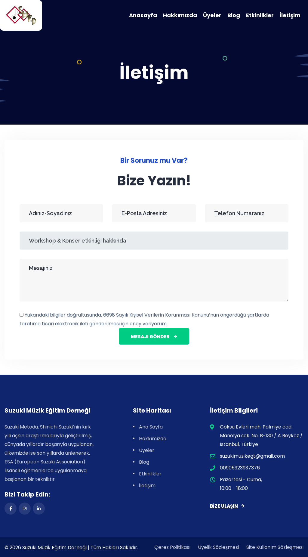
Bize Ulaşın (227, 506)
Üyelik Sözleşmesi (218, 547)
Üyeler (212, 15)
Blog (233, 15)
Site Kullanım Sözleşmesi (274, 547)
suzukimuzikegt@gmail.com (252, 456)
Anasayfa (143, 15)
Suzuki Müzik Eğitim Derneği (54, 547)
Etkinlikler (260, 15)
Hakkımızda (180, 15)
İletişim (290, 15)
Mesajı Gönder (154, 337)
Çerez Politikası (172, 547)
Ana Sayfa (151, 426)
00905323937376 (240, 467)
